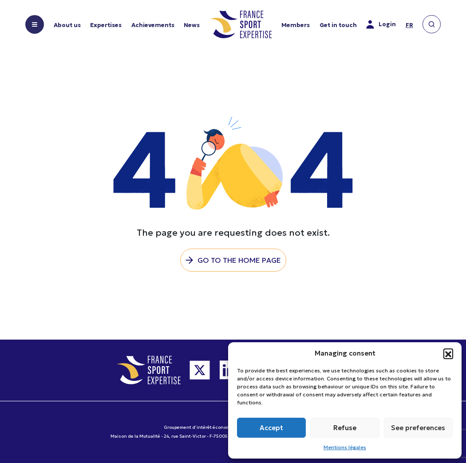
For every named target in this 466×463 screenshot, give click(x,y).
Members (295, 25)
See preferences (418, 427)
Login (381, 24)
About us (67, 25)
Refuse (344, 427)
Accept (271, 427)
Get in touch (338, 25)
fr (409, 25)
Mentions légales (345, 447)
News (192, 25)
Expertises (106, 25)
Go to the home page (239, 260)
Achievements (152, 25)
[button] (448, 353)
